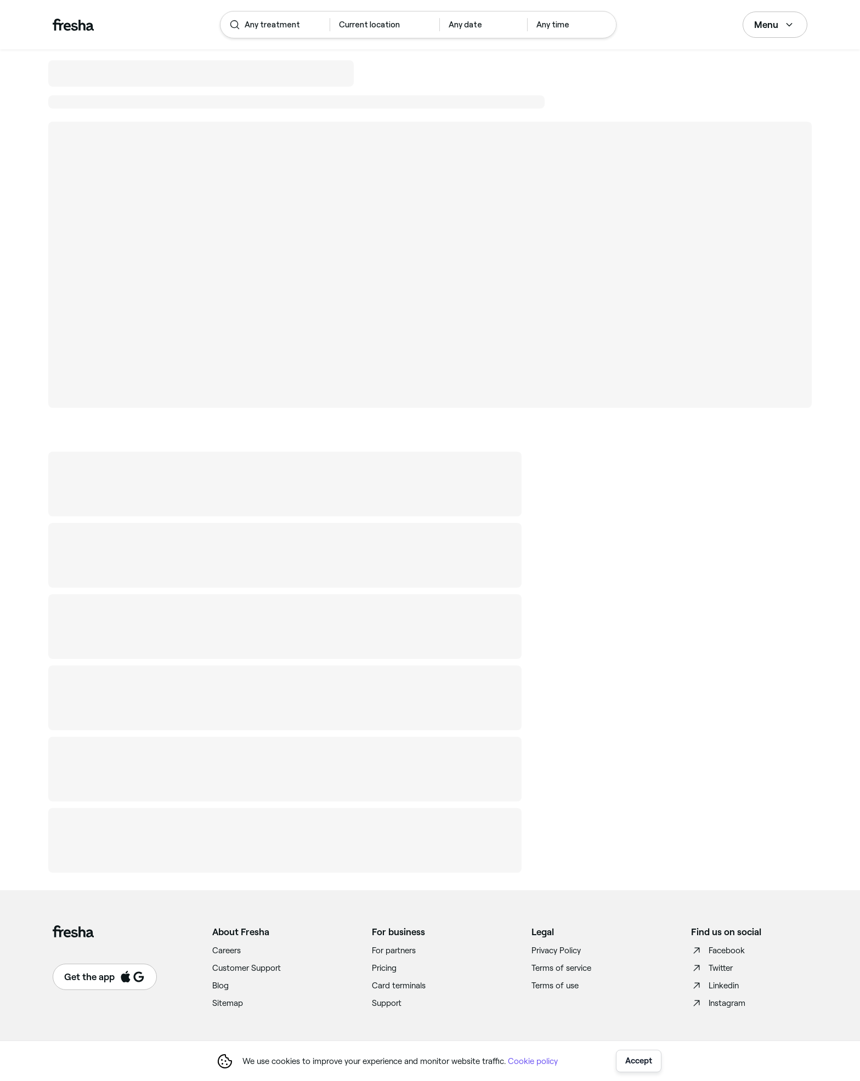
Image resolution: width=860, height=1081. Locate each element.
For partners (394, 950)
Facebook (718, 950)
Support (386, 1003)
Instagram (718, 1003)
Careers (226, 950)
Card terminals (399, 985)
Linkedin (715, 985)
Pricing (384, 968)
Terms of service (561, 968)
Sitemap (227, 1003)
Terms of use (555, 985)
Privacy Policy (556, 950)
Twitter (712, 968)
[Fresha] (73, 25)
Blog (220, 985)
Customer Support (246, 968)
